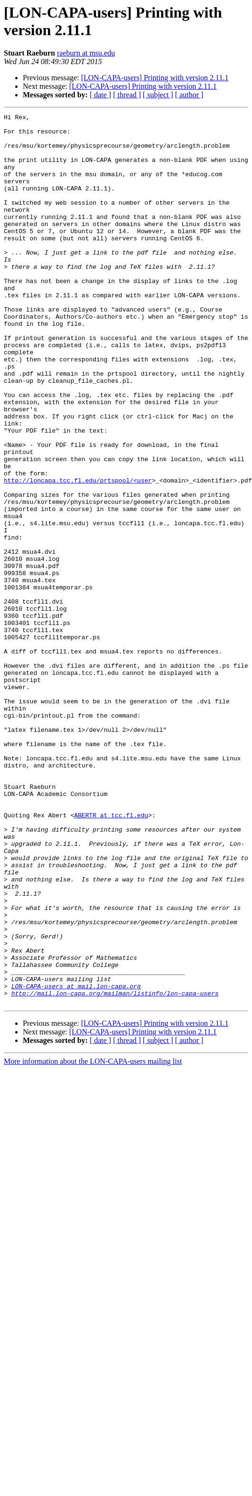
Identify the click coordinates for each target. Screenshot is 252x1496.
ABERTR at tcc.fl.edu (111, 956)
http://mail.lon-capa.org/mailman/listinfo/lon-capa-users (115, 1169)
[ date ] (100, 95)
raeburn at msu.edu (86, 53)
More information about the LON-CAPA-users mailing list (93, 1239)
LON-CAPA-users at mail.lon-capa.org (76, 1161)
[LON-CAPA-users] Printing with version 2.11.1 (155, 78)
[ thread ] (127, 95)
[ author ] (189, 95)
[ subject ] (158, 95)
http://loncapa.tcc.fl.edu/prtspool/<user (78, 554)
